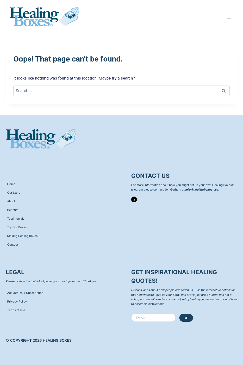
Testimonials (15, 218)
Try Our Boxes (17, 227)
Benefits (12, 210)
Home (11, 184)
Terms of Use (16, 310)
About (11, 201)
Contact (12, 244)
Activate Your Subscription (25, 293)
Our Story (13, 192)
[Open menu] (228, 17)
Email (142, 318)
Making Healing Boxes (22, 236)
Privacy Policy (17, 301)
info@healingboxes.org (201, 189)
